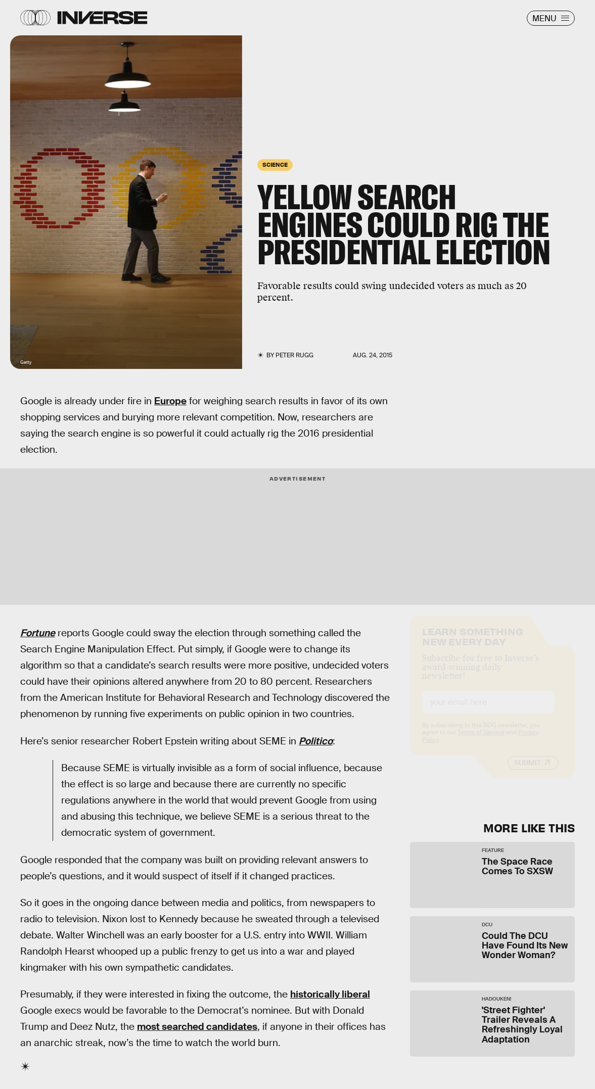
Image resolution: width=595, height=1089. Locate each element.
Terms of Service (481, 741)
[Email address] (488, 711)
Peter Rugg (294, 355)
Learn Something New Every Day (472, 644)
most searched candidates (197, 1026)
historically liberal (330, 994)
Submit (527, 771)
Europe (170, 401)
